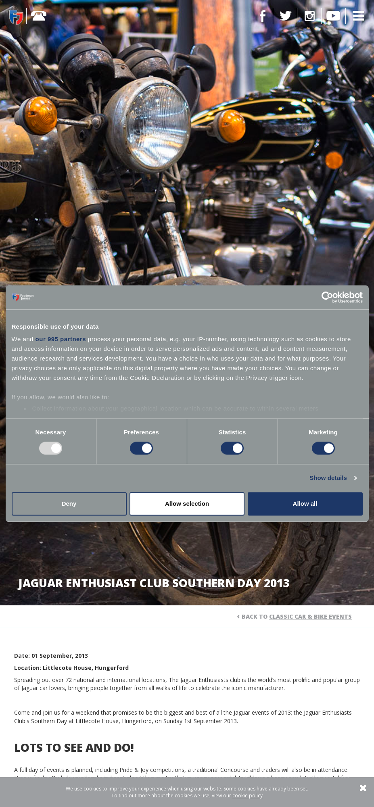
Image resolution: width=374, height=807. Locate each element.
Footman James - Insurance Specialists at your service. (16, 17)
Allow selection (187, 503)
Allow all (305, 503)
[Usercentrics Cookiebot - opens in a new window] (327, 297)
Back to (297, 616)
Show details (328, 478)
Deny (69, 503)
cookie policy (247, 795)
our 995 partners (61, 339)
